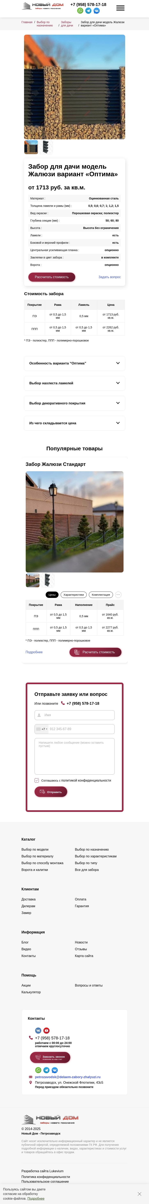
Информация (33, 938)
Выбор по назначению (45, 23)
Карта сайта (84, 962)
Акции (26, 991)
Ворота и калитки (35, 876)
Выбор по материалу (37, 862)
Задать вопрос (109, 277)
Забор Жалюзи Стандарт (56, 464)
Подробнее (35, 1198)
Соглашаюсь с (76, 786)
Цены (52, 594)
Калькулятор (31, 998)
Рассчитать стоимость (52, 277)
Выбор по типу (86, 869)
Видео (26, 955)
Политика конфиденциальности (46, 1183)
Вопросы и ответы (89, 991)
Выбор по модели (35, 855)
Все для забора (87, 876)
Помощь (29, 981)
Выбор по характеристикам (96, 862)
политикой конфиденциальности (86, 786)
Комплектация (101, 594)
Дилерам (28, 912)
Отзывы (81, 955)
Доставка (29, 905)
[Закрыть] (139, 1194)
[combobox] (42, 729)
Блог (25, 948)
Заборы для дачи (67, 23)
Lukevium (57, 1177)
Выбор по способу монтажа (43, 869)
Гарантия (82, 912)
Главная (27, 22)
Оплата (80, 905)
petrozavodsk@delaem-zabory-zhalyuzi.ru (68, 1083)
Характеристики (74, 594)
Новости (81, 948)
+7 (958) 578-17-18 (88, 4)
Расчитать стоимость (99, 652)
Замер (26, 919)
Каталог (29, 845)
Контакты (29, 962)
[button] (26, 449)
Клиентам (30, 895)
